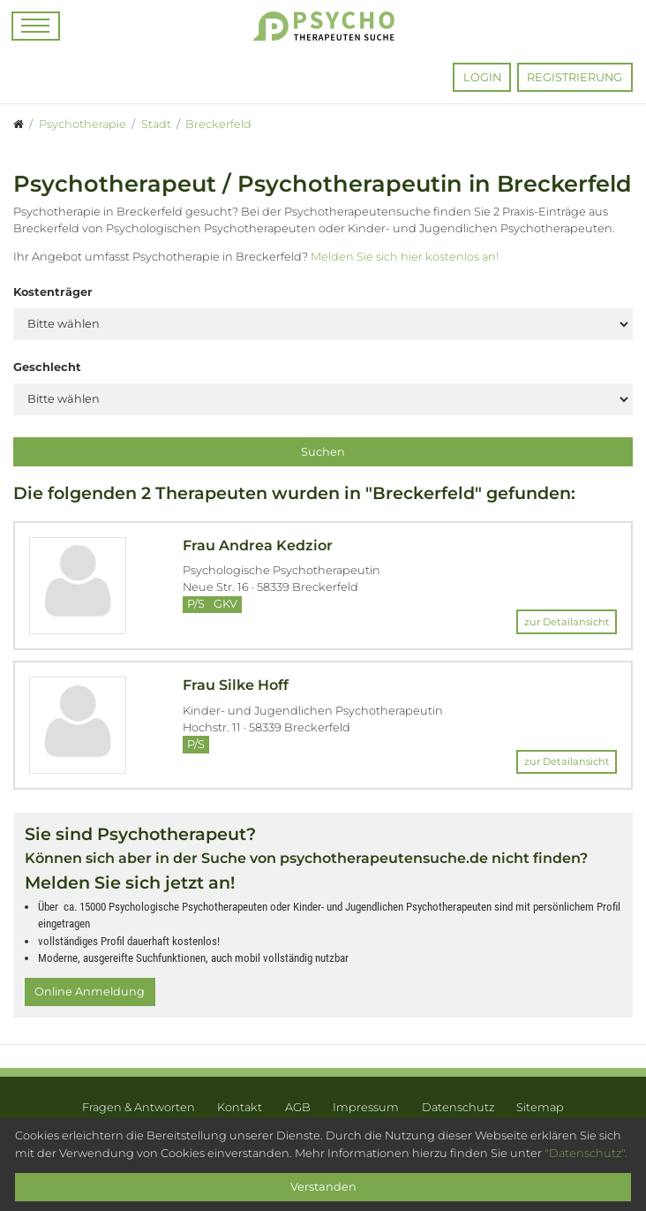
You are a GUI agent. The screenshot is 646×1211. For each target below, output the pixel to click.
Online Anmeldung (89, 991)
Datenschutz (458, 1107)
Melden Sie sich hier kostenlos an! (405, 256)
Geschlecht (47, 367)
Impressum (366, 1107)
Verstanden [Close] (323, 1186)
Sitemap (540, 1107)
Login (482, 77)
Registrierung (574, 77)
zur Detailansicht (567, 622)
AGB (298, 1107)
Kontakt (239, 1107)
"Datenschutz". (586, 1153)
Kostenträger (53, 292)
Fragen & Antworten (138, 1107)
